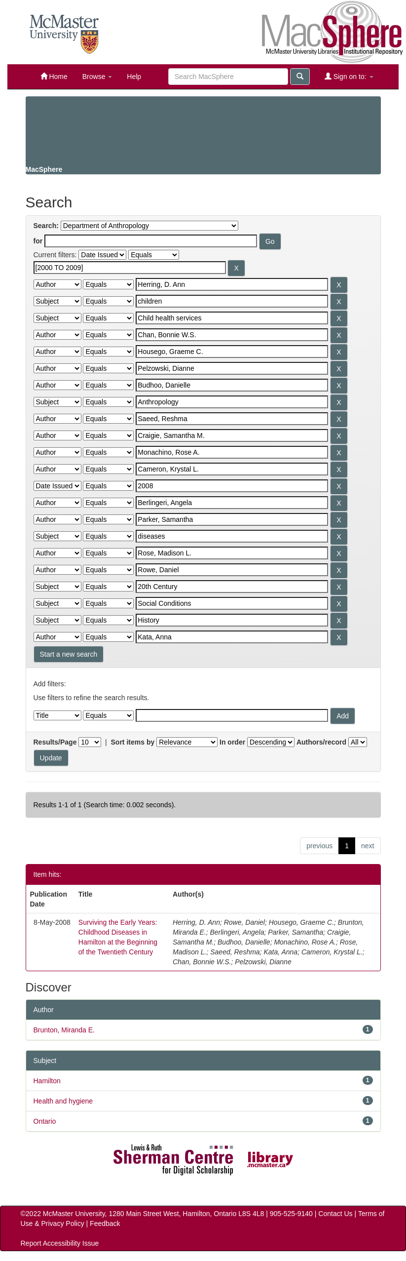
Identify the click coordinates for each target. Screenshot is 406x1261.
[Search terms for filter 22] (232, 620)
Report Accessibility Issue (60, 1243)
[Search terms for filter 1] (130, 267)
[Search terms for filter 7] (232, 368)
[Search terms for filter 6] (232, 351)
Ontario (45, 1121)
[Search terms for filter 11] (232, 435)
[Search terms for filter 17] (232, 536)
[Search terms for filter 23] (232, 636)
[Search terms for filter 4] (232, 318)
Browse (97, 76)
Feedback (105, 1223)
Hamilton (47, 1081)
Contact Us (335, 1214)
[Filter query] (232, 715)
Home (54, 76)
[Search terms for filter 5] (232, 334)
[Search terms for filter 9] (232, 401)
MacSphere (44, 169)
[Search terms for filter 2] (232, 284)
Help (134, 76)
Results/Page (55, 742)
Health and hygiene (63, 1101)
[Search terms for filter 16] (232, 519)
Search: (46, 226)
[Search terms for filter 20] (232, 586)
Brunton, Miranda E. (64, 1030)
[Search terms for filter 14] (232, 485)
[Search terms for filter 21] (232, 603)
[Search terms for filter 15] (232, 502)
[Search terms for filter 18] (232, 553)
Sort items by (133, 742)
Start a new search (69, 654)
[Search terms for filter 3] (232, 301)
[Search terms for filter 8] (232, 385)
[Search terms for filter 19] (232, 569)
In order (232, 742)
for (38, 241)
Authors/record (321, 742)
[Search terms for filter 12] (232, 452)
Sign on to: (349, 76)
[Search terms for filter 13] (232, 469)
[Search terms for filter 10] (232, 418)
